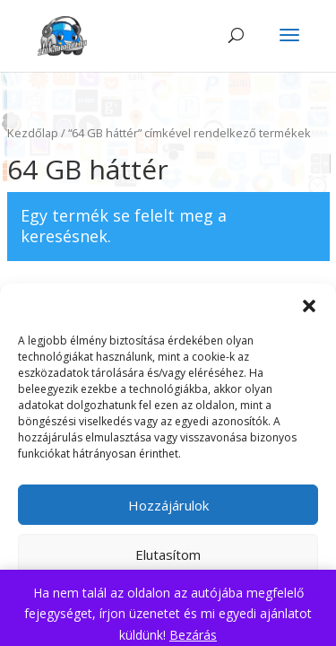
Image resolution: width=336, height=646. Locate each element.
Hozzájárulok (168, 505)
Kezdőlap (32, 133)
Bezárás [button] (193, 634)
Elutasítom (168, 554)
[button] (309, 306)
